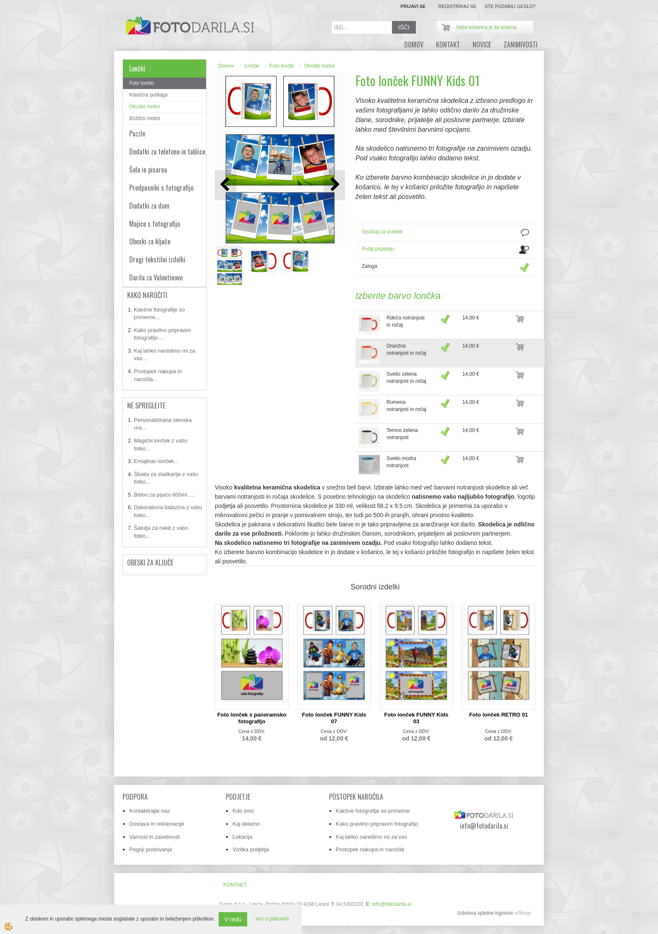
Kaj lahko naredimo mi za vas (371, 837)
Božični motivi (144, 118)
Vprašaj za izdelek (382, 232)
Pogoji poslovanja (150, 849)
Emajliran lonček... (156, 461)
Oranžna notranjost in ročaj (406, 349)
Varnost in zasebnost (154, 837)
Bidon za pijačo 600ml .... (164, 495)
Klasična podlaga (148, 95)
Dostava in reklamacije (156, 824)
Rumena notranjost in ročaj (406, 405)
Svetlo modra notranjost (401, 461)
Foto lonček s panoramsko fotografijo (252, 718)
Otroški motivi (144, 107)
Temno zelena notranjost (402, 433)
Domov (226, 66)
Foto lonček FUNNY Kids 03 (416, 718)
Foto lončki (141, 83)
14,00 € (470, 318)
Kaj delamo (246, 824)
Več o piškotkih (272, 919)
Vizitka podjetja (250, 849)
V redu (232, 919)
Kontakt (448, 44)
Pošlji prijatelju (378, 249)
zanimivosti (521, 44)
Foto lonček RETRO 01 (498, 715)
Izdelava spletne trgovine (485, 913)
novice (482, 44)
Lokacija (242, 837)
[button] (334, 185)
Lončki (252, 66)
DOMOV (413, 44)
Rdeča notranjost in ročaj (405, 321)
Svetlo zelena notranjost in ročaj (406, 377)
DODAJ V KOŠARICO (528, 323)
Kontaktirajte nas (149, 811)
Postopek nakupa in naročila (370, 849)
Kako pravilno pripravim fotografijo (377, 824)
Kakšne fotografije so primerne (373, 811)
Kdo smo (243, 811)
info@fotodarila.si (391, 904)
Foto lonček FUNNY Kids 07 (334, 718)
